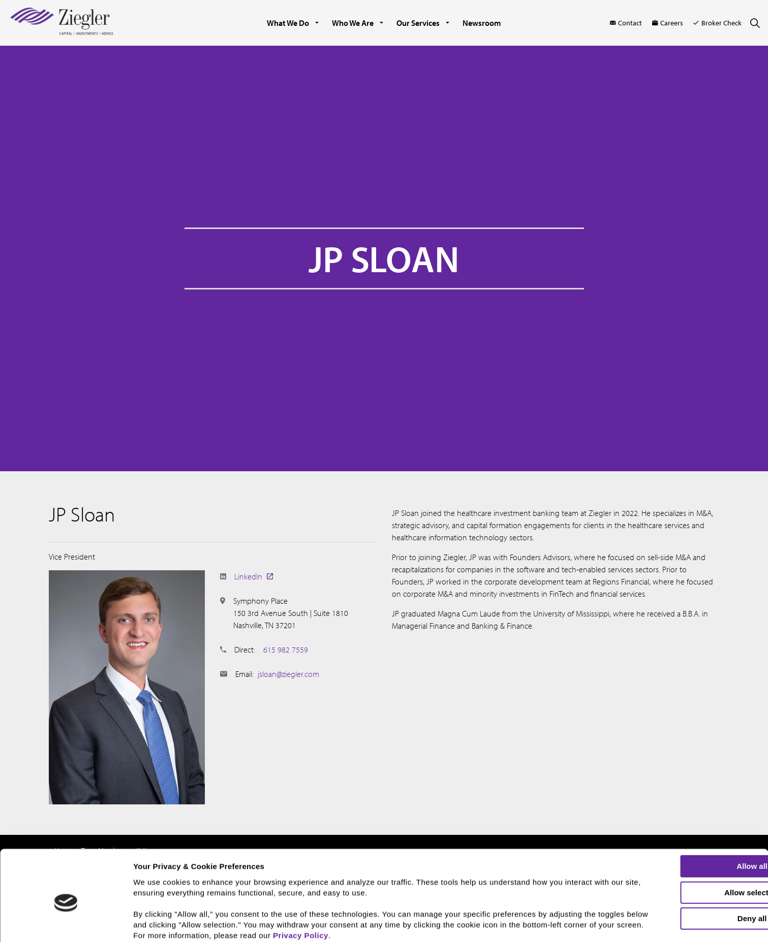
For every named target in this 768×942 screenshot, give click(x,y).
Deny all (683, 872)
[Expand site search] (754, 23)
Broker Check (717, 22)
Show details (531, 925)
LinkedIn (253, 576)
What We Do (288, 23)
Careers (667, 22)
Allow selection (683, 846)
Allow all (683, 820)
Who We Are (353, 23)
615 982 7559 (285, 649)
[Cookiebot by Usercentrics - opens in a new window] (65, 928)
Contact (626, 22)
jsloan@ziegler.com (288, 674)
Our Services (418, 23)
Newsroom (482, 23)
